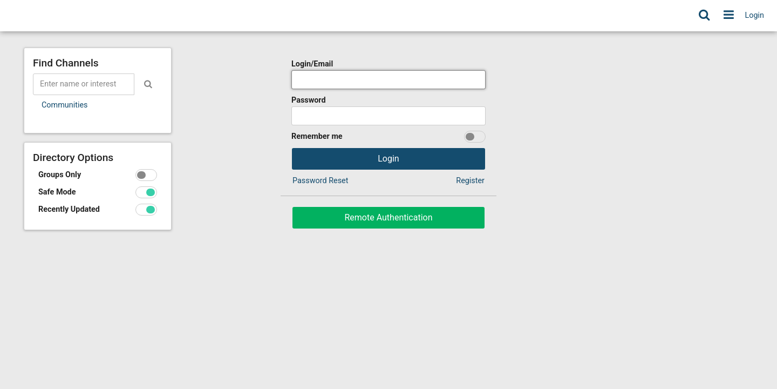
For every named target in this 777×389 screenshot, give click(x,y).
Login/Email (312, 64)
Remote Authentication (388, 217)
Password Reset (320, 180)
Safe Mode (57, 192)
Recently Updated (69, 209)
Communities (64, 105)
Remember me (317, 136)
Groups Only (59, 174)
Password (308, 100)
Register (470, 180)
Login (755, 15)
